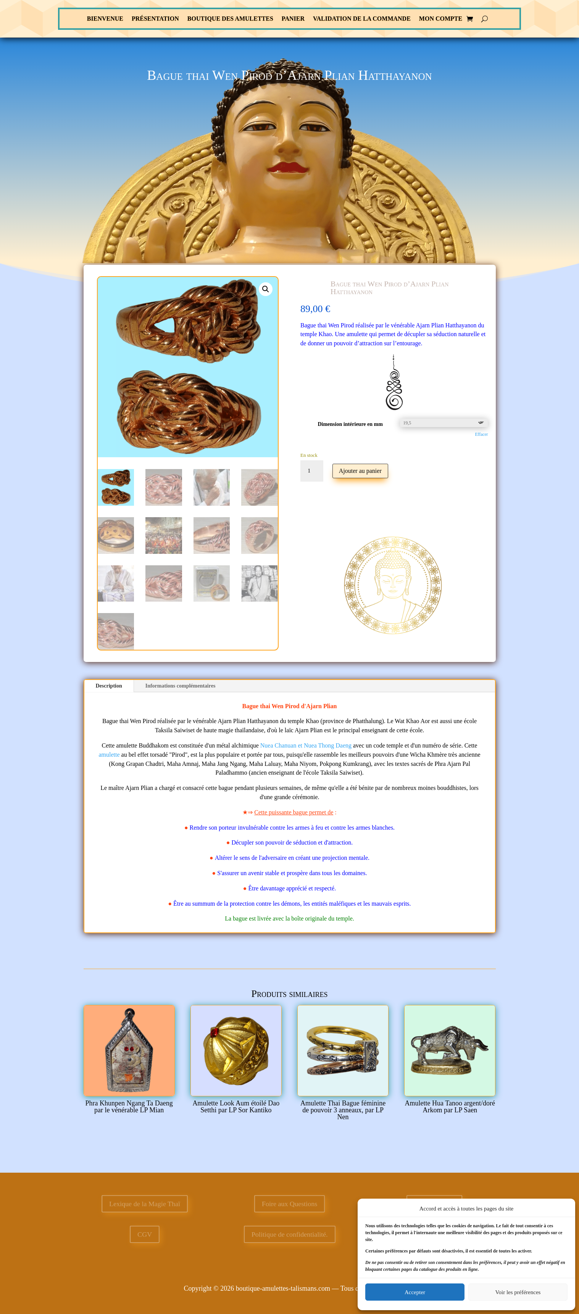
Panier (293, 19)
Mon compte (440, 19)
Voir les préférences (518, 1292)
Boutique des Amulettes (230, 19)
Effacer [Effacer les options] (481, 434)
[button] (266, 289)
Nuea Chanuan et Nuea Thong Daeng (306, 745)
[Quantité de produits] (311, 471)
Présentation (155, 19)
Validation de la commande (362, 19)
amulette (109, 754)
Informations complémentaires (180, 686)
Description (109, 686)
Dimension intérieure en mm (350, 424)
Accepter (415, 1292)
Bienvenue (105, 19)
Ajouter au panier (360, 471)
